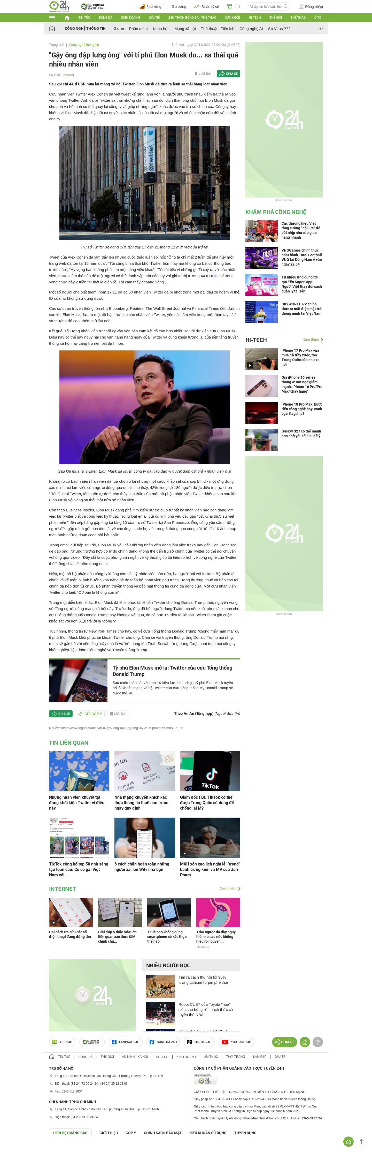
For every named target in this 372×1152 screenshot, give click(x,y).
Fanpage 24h (126, 1042)
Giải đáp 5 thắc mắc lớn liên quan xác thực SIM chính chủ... (117, 936)
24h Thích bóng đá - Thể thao (192, 17)
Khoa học (161, 28)
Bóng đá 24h (163, 1042)
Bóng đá (105, 17)
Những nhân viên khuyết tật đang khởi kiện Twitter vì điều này (76, 803)
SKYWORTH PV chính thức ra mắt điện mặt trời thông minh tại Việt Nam (302, 308)
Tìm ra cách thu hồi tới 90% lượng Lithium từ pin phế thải (203, 980)
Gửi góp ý (90, 714)
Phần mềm (138, 28)
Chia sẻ (232, 74)
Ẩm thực (211, 1057)
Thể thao (298, 17)
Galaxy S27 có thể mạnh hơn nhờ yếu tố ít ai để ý (301, 433)
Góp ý (131, 1133)
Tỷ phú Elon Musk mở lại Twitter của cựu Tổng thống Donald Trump (172, 671)
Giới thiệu (108, 1133)
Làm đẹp (260, 1057)
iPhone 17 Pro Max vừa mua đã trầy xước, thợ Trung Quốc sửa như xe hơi (301, 357)
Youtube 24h (236, 1042)
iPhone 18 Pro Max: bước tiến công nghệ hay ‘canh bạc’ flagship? (302, 409)
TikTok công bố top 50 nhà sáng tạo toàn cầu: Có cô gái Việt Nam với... (78, 869)
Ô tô (317, 17)
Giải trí (154, 17)
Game (118, 28)
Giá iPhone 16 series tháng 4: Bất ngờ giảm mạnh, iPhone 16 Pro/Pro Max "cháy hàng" (302, 384)
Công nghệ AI (251, 28)
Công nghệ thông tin (85, 28)
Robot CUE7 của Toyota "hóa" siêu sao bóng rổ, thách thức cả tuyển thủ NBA (206, 1009)
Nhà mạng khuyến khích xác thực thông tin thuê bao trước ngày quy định (141, 803)
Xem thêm (228, 888)
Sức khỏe (232, 17)
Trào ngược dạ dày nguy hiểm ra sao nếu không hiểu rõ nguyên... (216, 936)
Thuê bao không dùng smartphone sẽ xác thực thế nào (167, 936)
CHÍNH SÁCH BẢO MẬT (163, 1133)
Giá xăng (179, 6)
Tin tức (84, 17)
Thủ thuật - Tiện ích (217, 28)
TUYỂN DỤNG (245, 1133)
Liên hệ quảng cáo (70, 1133)
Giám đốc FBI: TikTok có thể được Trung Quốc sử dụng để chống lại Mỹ (207, 803)
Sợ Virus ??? (279, 28)
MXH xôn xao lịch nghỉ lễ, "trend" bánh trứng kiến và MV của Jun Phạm (210, 869)
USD (213, 276)
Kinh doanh (130, 17)
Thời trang (235, 1057)
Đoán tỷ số (206, 6)
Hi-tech (255, 17)
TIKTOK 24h (199, 1042)
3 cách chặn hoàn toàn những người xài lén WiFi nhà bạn (141, 867)
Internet (68, 75)
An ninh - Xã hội (135, 1057)
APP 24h (62, 1042)
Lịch (234, 6)
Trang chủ (56, 45)
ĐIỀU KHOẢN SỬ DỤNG (208, 1133)
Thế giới (275, 17)
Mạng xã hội (185, 28)
